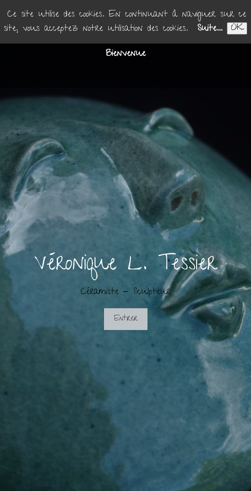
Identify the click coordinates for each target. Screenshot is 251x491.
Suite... (209, 29)
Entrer (126, 319)
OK (237, 28)
